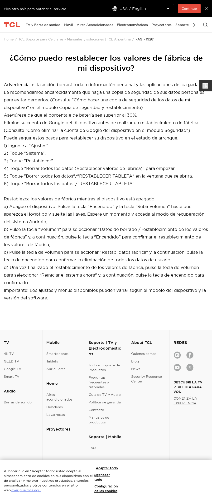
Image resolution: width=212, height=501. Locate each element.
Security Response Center (146, 378)
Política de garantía (105, 402)
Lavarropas (55, 414)
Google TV (12, 369)
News (135, 369)
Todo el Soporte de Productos (104, 367)
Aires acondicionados (59, 397)
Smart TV (11, 376)
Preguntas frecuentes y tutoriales (99, 382)
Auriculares (55, 369)
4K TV (9, 354)
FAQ (92, 448)
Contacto (96, 410)
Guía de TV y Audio (105, 394)
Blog (135, 361)
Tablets (52, 361)
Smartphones (57, 354)
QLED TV (11, 361)
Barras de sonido (18, 402)
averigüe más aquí (26, 490)
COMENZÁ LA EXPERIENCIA (185, 400)
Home (9, 39)
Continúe (189, 8)
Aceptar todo (107, 468)
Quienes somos (143, 354)
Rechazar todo (102, 477)
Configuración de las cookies (106, 488)
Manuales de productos (99, 419)
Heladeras (54, 407)
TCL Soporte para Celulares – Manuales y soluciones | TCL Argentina (74, 39)
